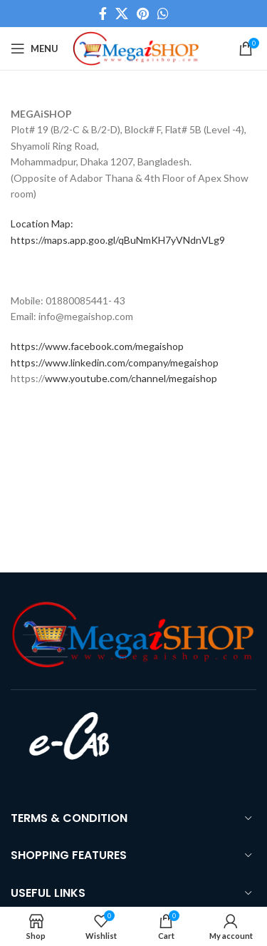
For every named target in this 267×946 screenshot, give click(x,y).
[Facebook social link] (103, 13)
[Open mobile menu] (35, 48)
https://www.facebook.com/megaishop (97, 346)
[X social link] (121, 13)
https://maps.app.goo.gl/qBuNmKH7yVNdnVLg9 (118, 240)
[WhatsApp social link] (163, 13)
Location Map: (42, 223)
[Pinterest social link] (142, 13)
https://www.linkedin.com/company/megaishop (115, 362)
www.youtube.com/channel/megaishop (131, 378)
